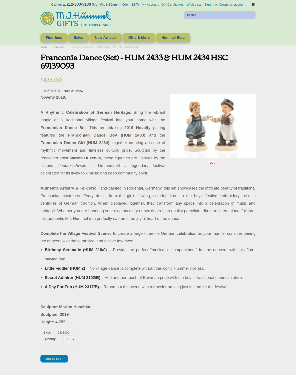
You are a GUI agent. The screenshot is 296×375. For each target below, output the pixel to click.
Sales (78, 38)
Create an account (232, 4)
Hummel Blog (173, 38)
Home (43, 47)
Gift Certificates (172, 4)
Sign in (209, 4)
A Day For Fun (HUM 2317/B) (72, 287)
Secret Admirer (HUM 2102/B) (72, 277)
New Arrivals (106, 38)
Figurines (54, 38)
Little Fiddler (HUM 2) (65, 268)
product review (72, 91)
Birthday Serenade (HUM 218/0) (76, 249)
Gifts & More (139, 38)
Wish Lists (194, 4)
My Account (150, 4)
